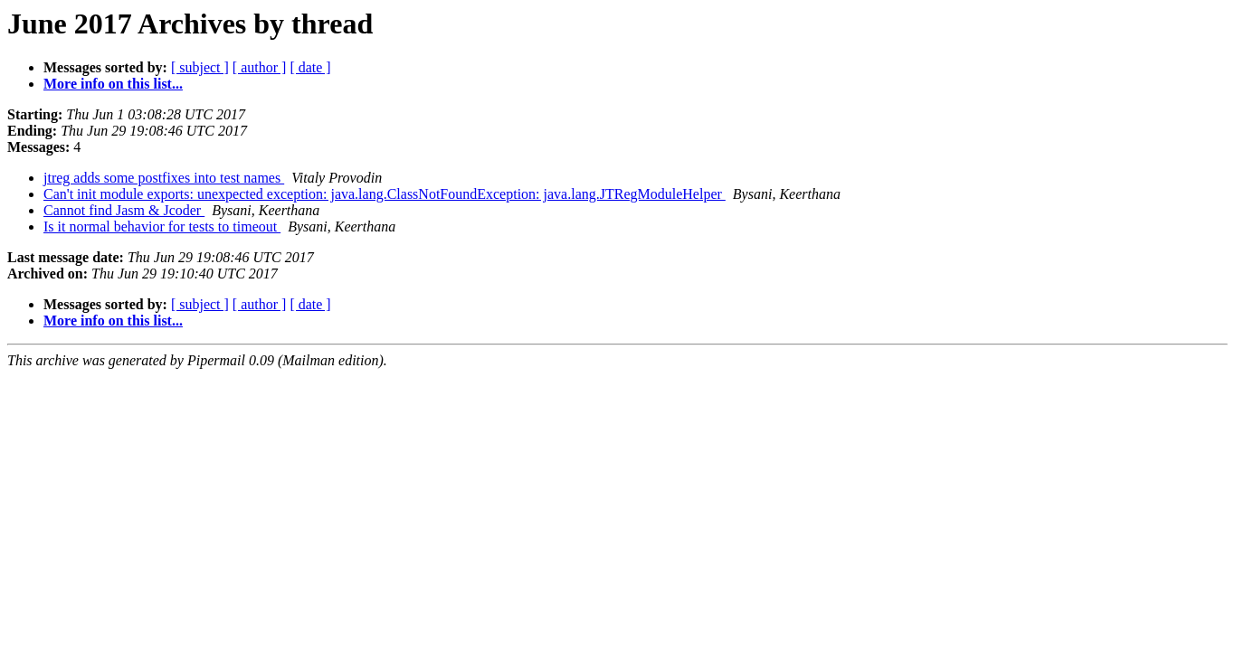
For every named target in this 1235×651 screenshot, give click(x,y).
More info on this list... (113, 83)
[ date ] (310, 67)
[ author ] (260, 67)
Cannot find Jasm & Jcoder (123, 210)
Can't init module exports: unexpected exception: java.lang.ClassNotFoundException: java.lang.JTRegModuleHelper (384, 194)
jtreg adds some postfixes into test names (163, 177)
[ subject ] (200, 67)
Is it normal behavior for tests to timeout (161, 226)
